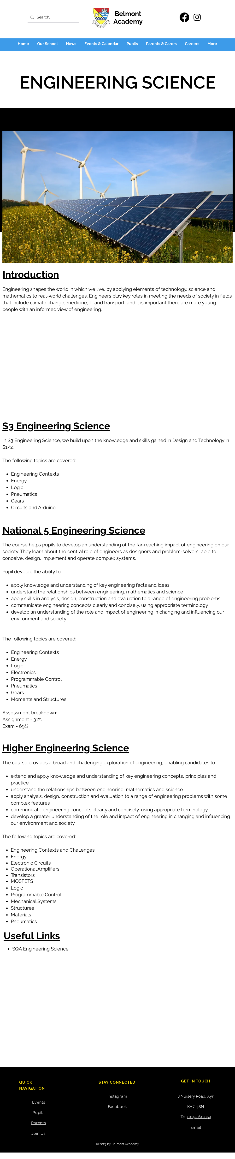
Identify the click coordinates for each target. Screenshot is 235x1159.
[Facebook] (184, 17)
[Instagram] (197, 17)
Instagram (117, 1096)
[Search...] (56, 17)
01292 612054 (199, 1117)
